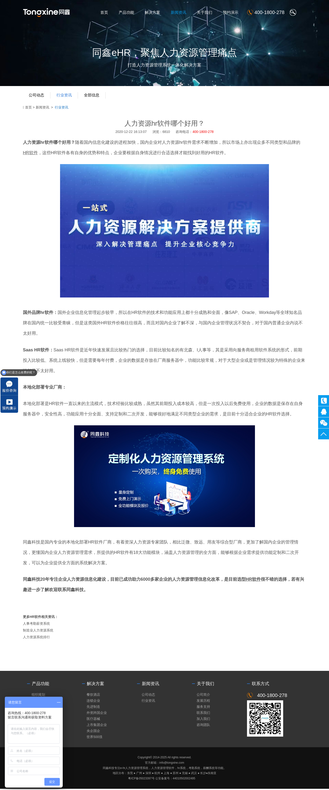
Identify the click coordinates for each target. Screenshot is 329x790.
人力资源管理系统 (136, 769)
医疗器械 (93, 720)
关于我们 (207, 12)
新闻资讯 (181, 12)
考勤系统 (194, 769)
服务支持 (203, 708)
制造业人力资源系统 (38, 631)
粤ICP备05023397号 (141, 779)
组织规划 (38, 695)
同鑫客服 (323, 411)
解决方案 (155, 12)
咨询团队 (203, 726)
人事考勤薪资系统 (36, 624)
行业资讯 (65, 96)
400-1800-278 (323, 400)
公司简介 (203, 695)
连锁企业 (93, 701)
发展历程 (203, 701)
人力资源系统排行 (36, 638)
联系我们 (203, 714)
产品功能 (129, 12)
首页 (107, 12)
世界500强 (94, 738)
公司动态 (37, 96)
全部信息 (92, 96)
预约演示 (233, 12)
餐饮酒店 (93, 695)
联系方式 (260, 684)
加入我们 (203, 720)
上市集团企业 (97, 726)
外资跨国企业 (97, 714)
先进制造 (93, 708)
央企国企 (93, 732)
